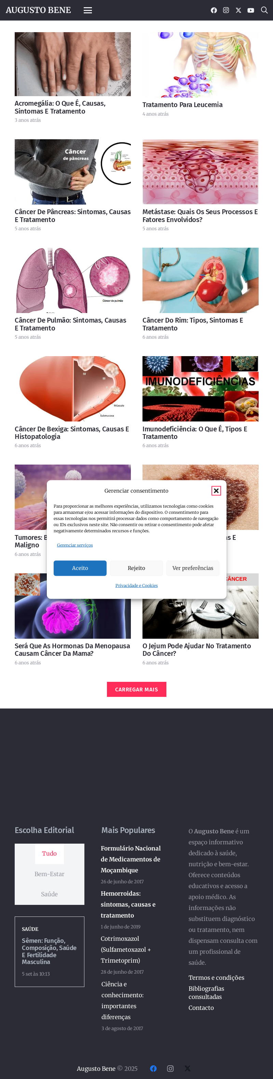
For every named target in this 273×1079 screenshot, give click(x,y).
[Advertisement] (136, 774)
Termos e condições (216, 978)
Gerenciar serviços (75, 545)
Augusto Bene (96, 1068)
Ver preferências (193, 568)
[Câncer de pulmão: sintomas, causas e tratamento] (73, 280)
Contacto (201, 1008)
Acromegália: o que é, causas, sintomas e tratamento (60, 107)
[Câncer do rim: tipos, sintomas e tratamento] (200, 280)
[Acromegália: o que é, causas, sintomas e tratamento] (73, 64)
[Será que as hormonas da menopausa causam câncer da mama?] (73, 606)
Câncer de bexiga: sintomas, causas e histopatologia (72, 433)
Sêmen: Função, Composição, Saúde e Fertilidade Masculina (49, 951)
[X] (238, 10)
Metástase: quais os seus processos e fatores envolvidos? (200, 215)
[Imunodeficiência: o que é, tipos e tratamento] (200, 388)
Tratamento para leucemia (182, 105)
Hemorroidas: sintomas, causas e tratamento (128, 904)
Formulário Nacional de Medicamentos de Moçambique (131, 859)
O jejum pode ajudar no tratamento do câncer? (196, 650)
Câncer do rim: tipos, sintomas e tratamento (192, 324)
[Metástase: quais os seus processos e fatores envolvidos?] (200, 172)
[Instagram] (226, 10)
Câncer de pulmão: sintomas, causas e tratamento (70, 324)
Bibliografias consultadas (206, 993)
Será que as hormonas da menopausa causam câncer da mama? (72, 650)
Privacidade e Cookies (136, 585)
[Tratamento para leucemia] (200, 65)
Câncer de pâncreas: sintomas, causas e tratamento (73, 215)
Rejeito (136, 568)
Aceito (80, 568)
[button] (216, 491)
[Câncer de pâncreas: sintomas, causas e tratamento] (73, 172)
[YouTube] (251, 10)
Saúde (30, 929)
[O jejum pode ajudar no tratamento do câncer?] (200, 606)
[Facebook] (214, 10)
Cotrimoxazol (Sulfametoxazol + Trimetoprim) (126, 949)
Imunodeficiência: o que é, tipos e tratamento (194, 433)
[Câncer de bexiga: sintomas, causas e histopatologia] (73, 388)
